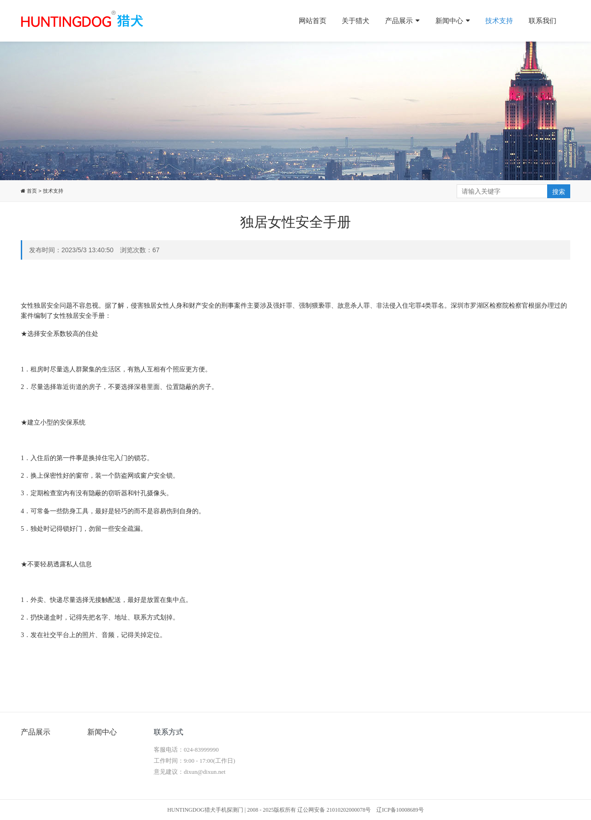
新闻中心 (452, 21)
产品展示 (402, 21)
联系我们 (542, 20)
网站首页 (312, 20)
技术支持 (499, 20)
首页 (31, 191)
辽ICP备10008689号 (400, 810)
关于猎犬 (355, 20)
